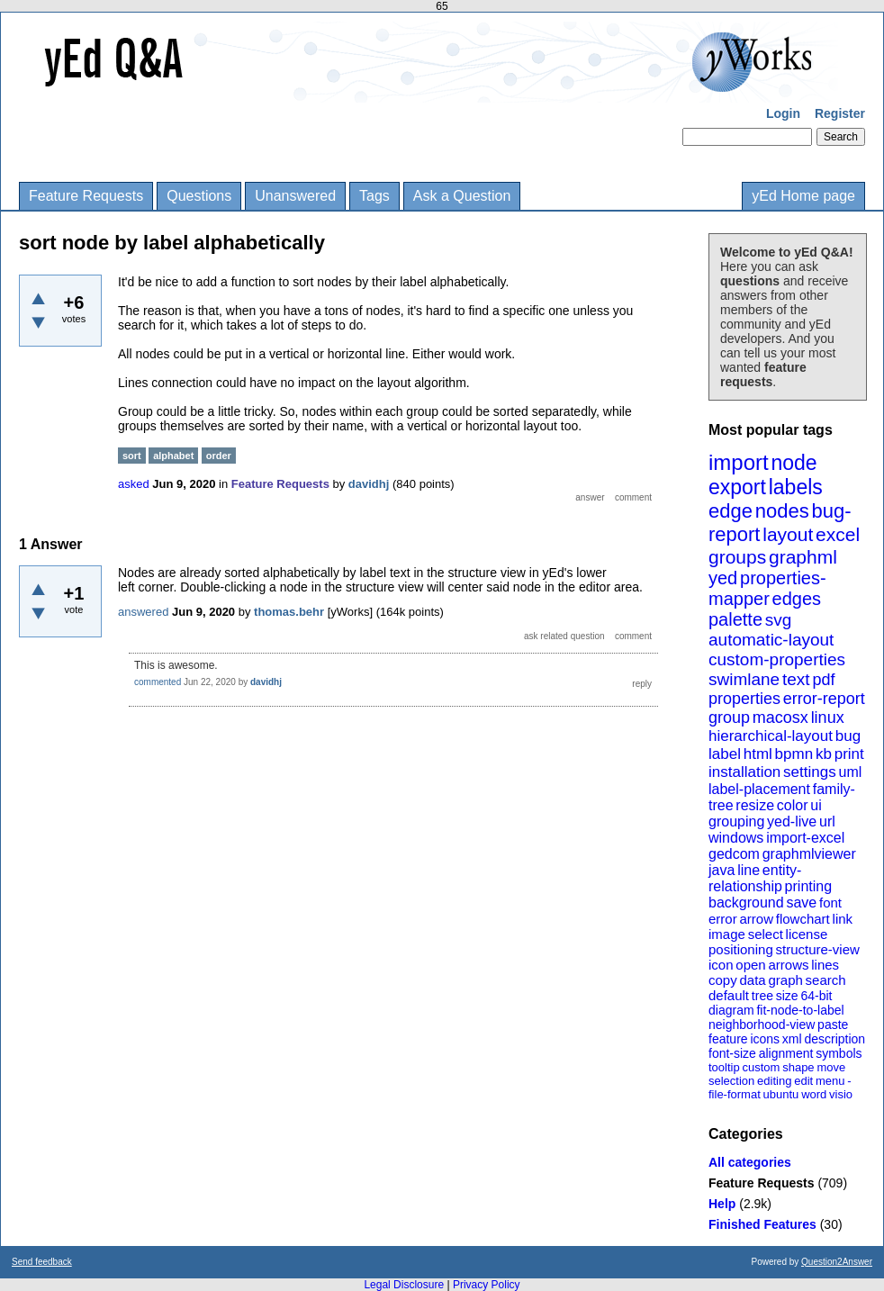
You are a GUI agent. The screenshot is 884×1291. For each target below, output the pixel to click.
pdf (823, 680)
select (765, 934)
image (726, 934)
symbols (838, 1053)
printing (808, 886)
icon (721, 964)
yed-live (791, 821)
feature (728, 1039)
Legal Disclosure (404, 1284)
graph (785, 980)
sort (131, 455)
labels (796, 487)
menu (830, 1081)
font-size (732, 1053)
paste (832, 1024)
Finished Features (762, 1224)
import (738, 462)
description (834, 1039)
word (813, 1094)
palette (735, 619)
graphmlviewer (809, 854)
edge (730, 511)
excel (838, 534)
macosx (780, 718)
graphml (803, 556)
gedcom (734, 854)
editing (774, 1081)
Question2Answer (836, 1262)
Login (783, 113)
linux (827, 718)
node (793, 462)
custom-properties (776, 659)
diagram (731, 1010)
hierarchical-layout (770, 736)
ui (815, 805)
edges (797, 599)
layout (787, 534)
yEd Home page (803, 195)
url (827, 821)
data (752, 980)
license (807, 934)
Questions (199, 195)
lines (825, 964)
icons (765, 1039)
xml (792, 1039)
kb (824, 754)
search (826, 980)
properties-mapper (767, 588)
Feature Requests (86, 195)
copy (722, 980)
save (801, 902)
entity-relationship (754, 878)
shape (798, 1067)
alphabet (173, 455)
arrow (756, 918)
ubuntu (781, 1094)
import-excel (805, 837)
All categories (749, 1162)
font (830, 902)
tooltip (724, 1067)
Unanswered (295, 195)
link (843, 918)
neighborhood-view (761, 1024)
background (746, 902)
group (729, 718)
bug (848, 736)
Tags (374, 195)
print (849, 754)
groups (737, 556)
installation (744, 772)
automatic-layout (771, 639)
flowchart (803, 918)
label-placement (759, 789)
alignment (786, 1053)
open (750, 964)
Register (840, 113)
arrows (788, 964)
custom (761, 1067)
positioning (740, 949)
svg (778, 619)
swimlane (744, 679)
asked (133, 484)
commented (157, 682)
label (724, 754)
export (737, 487)
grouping (736, 821)
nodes (782, 511)
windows (735, 837)
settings (809, 772)
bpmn (794, 754)
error (722, 918)
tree (762, 996)
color (792, 805)
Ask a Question (462, 195)
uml (849, 772)
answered (143, 611)
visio (840, 1094)
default (728, 995)
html (758, 754)
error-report (824, 699)
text (796, 679)
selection (731, 1081)
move (830, 1067)
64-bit (816, 996)
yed (722, 578)
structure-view (818, 949)
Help (721, 1203)
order (218, 455)
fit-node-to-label (799, 1010)
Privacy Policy (486, 1284)
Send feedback (42, 1262)
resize (754, 805)
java (721, 870)
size (787, 996)
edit (803, 1081)
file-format (734, 1094)
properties (744, 699)
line (748, 870)
